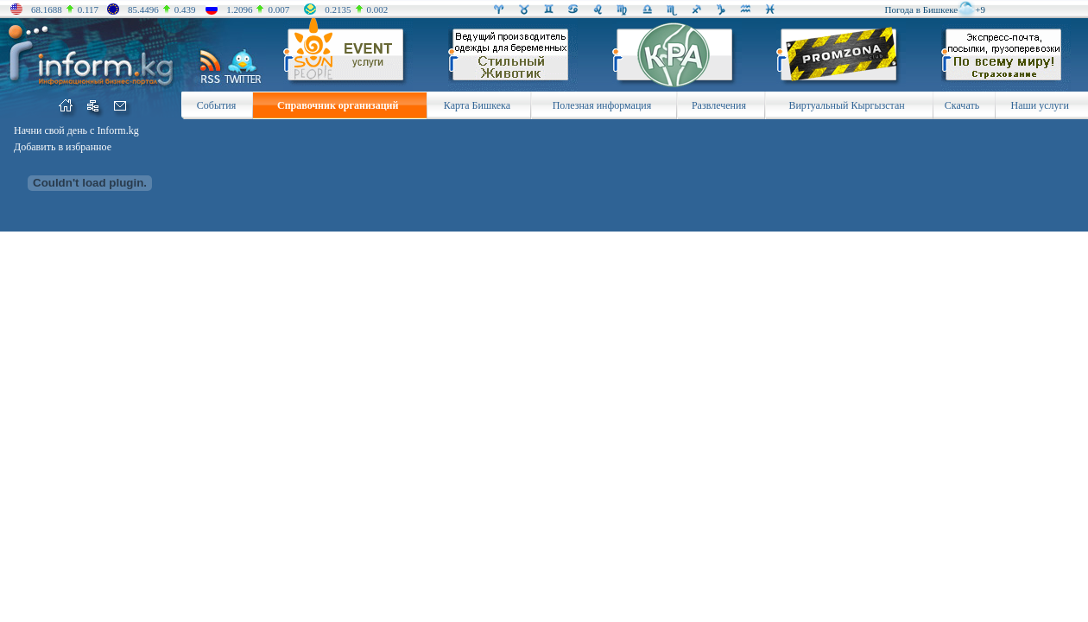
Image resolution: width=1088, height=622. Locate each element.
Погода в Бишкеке (921, 9)
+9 (980, 9)
